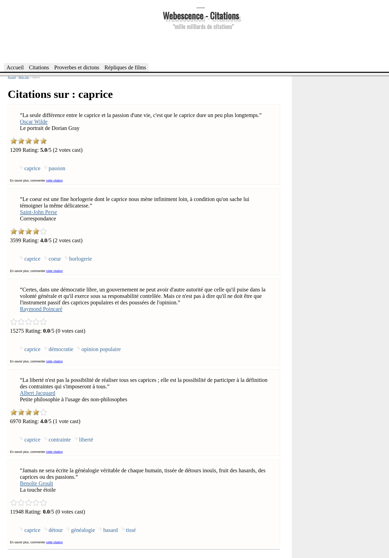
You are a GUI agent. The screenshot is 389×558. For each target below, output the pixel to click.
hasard (110, 530)
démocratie (61, 349)
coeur (55, 259)
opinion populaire (101, 349)
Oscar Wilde (33, 122)
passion (57, 168)
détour (56, 530)
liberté (86, 440)
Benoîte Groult (36, 483)
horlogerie (80, 259)
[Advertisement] (200, 46)
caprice (32, 168)
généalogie (83, 530)
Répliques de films (125, 67)
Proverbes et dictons (76, 67)
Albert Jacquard (37, 393)
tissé (131, 530)
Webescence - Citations (201, 15)
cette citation (54, 180)
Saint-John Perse (38, 212)
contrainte (60, 440)
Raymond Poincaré (41, 309)
